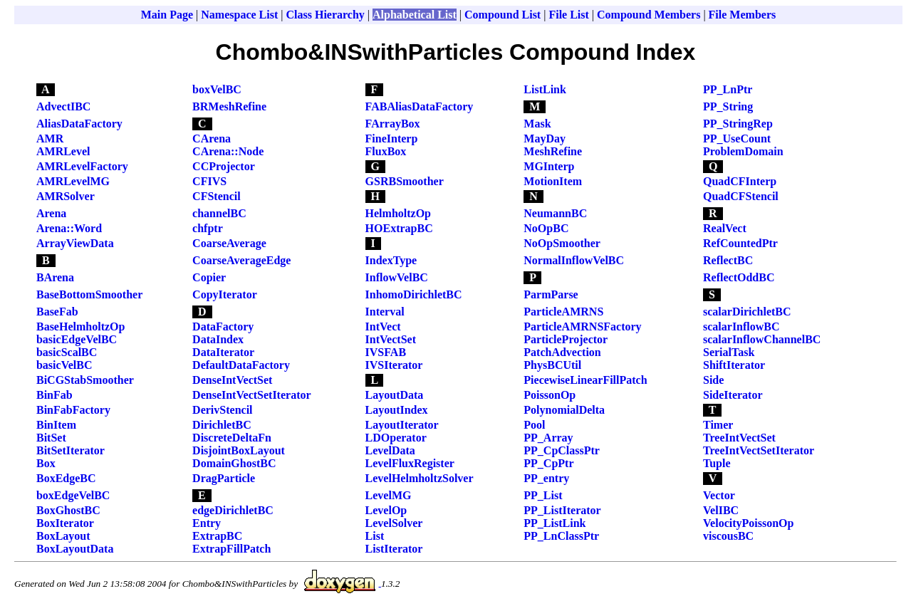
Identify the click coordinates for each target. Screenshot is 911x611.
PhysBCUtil (552, 365)
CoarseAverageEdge (241, 260)
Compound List (502, 15)
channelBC (219, 213)
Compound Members (648, 15)
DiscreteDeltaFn (231, 438)
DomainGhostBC (234, 463)
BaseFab (57, 312)
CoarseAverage (229, 243)
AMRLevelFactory (82, 166)
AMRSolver (65, 196)
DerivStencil (222, 410)
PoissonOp (550, 395)
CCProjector (223, 166)
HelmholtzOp (398, 213)
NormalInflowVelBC (574, 260)
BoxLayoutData (74, 549)
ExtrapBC (217, 536)
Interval (385, 312)
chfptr (207, 228)
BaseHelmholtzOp (80, 326)
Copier (209, 277)
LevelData (390, 450)
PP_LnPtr (727, 89)
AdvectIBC (63, 106)
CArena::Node (228, 151)
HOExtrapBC (399, 228)
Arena (51, 213)
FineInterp (391, 138)
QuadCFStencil (741, 196)
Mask (537, 124)
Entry (206, 523)
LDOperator (396, 438)
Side (713, 380)
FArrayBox (392, 124)
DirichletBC (221, 425)
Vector (719, 495)
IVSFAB (386, 352)
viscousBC (728, 536)
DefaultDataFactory (241, 365)
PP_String (728, 106)
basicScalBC (66, 352)
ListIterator (394, 549)
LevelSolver (394, 523)
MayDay (545, 138)
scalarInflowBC (741, 326)
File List (568, 15)
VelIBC (721, 510)
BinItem (56, 425)
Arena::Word (69, 228)
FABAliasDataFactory (419, 106)
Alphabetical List (415, 15)
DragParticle (223, 478)
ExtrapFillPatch (231, 549)
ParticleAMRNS (563, 312)
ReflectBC (728, 260)
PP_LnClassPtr (561, 536)
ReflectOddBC (738, 277)
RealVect (724, 228)
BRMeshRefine (229, 106)
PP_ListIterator (562, 510)
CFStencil (216, 196)
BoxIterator (65, 523)
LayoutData (394, 395)
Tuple (717, 463)
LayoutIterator (402, 425)
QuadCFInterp (739, 181)
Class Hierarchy (325, 15)
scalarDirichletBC (747, 312)
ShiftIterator (734, 365)
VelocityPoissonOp (748, 523)
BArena (55, 277)
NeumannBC (555, 213)
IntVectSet (390, 339)
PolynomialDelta (564, 410)
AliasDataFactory (79, 124)
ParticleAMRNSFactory (582, 326)
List (375, 536)
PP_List (543, 495)
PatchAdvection (562, 352)
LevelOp (386, 510)
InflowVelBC (396, 277)
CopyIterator (224, 294)
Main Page (167, 15)
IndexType (391, 260)
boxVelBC (216, 89)
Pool (534, 425)
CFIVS (209, 181)
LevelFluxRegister (409, 463)
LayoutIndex (396, 410)
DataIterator (223, 352)
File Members (742, 15)
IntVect (383, 326)
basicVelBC (64, 365)
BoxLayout (63, 536)
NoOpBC (546, 228)
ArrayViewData (75, 243)
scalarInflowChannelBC (762, 339)
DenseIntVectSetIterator (251, 395)
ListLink (545, 89)
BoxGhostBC (68, 510)
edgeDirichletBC (233, 510)
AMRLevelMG (73, 181)
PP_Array (548, 438)
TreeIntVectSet (739, 438)
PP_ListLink (554, 523)
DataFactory (223, 326)
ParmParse (551, 294)
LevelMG (388, 495)
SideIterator (733, 395)
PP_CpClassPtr (562, 450)
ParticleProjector (566, 339)
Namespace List (239, 15)
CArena (211, 138)
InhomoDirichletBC (413, 294)
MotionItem (553, 181)
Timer (718, 425)
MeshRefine (553, 151)
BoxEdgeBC (66, 478)
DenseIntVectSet (232, 380)
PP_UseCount (737, 138)
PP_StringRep (738, 124)
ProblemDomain (743, 151)
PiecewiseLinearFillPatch (585, 380)
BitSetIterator (70, 450)
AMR (49, 138)
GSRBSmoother (404, 181)
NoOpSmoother (562, 243)
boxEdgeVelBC (73, 495)
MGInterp (549, 166)
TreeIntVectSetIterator (758, 450)
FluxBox (386, 151)
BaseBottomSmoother (89, 294)
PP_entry (546, 478)
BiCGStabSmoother (85, 380)
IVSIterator (394, 365)
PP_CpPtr (548, 463)
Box (46, 463)
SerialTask (728, 352)
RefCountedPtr (740, 243)
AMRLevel (63, 151)
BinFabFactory (73, 410)
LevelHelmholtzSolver (419, 478)
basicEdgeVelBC (76, 339)
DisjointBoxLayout (238, 450)
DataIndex (218, 339)
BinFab (54, 395)
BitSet (51, 438)
